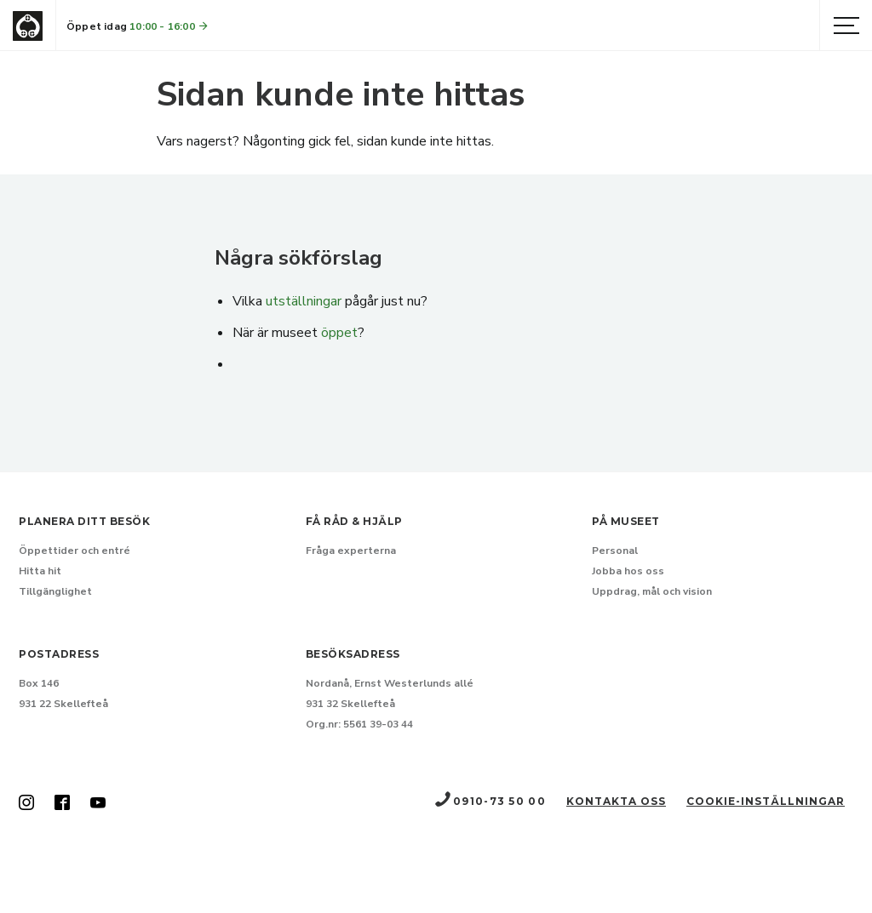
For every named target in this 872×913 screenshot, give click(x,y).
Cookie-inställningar (765, 801)
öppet (339, 332)
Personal (615, 550)
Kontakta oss (616, 801)
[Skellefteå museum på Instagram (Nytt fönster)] (26, 804)
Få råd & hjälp (354, 521)
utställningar (303, 301)
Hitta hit (40, 571)
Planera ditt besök (84, 521)
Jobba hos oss (628, 571)
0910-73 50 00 (489, 801)
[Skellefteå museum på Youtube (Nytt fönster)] (98, 804)
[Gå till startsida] (28, 26)
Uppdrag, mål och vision (652, 591)
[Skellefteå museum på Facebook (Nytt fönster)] (62, 804)
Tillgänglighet (55, 591)
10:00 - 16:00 (169, 26)
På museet (626, 521)
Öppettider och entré (74, 550)
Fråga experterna (351, 550)
